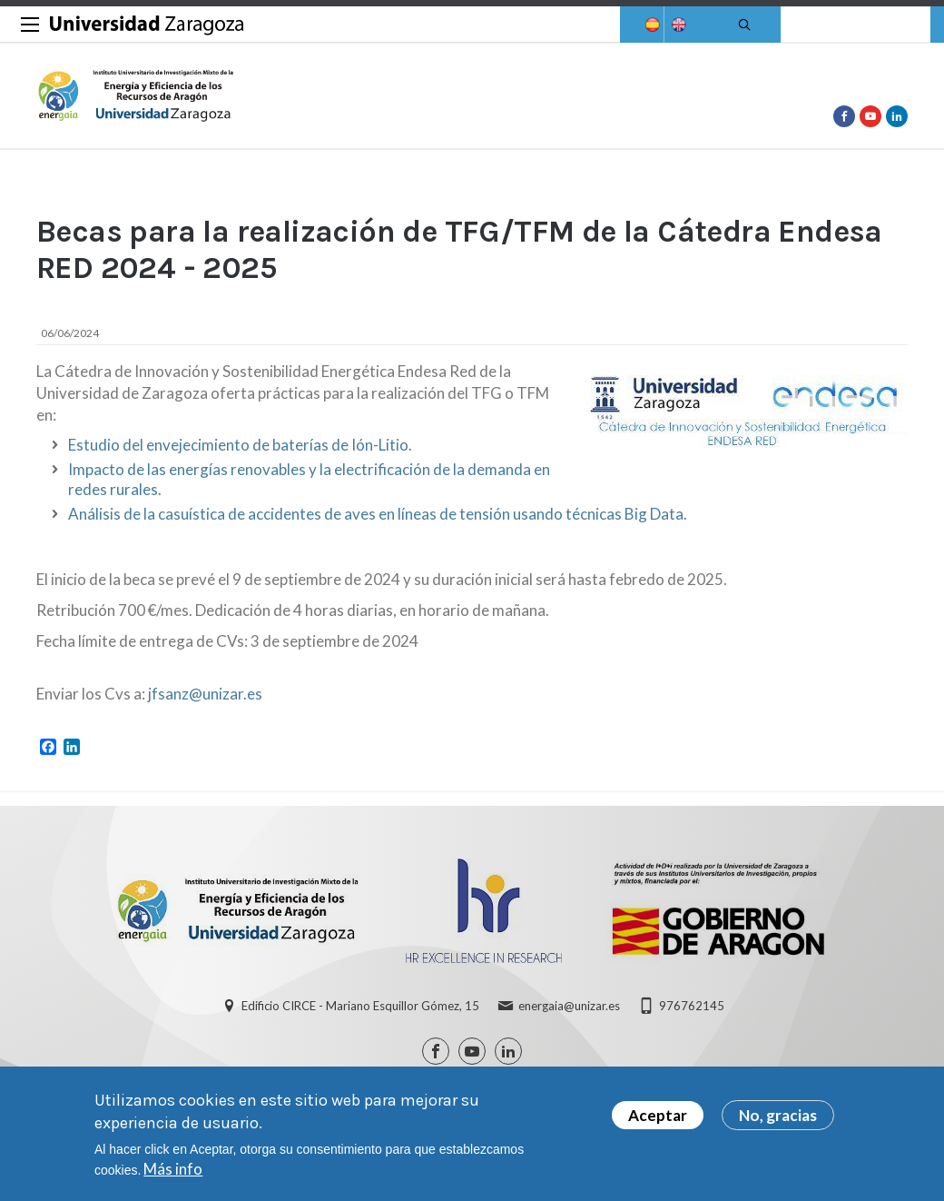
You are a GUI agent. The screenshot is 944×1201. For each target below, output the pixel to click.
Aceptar (657, 1118)
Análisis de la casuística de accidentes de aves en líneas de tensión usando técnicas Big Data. (377, 513)
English (677, 25)
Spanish (651, 25)
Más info (172, 1172)
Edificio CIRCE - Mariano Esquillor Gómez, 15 (360, 1005)
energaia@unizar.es (569, 1005)
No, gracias (778, 1118)
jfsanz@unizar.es (205, 693)
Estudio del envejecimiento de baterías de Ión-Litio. (240, 444)
